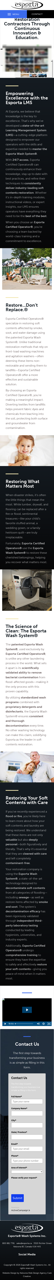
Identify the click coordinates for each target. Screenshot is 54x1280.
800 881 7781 (8, 1243)
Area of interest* (19, 1167)
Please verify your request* (24, 1177)
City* (13, 1120)
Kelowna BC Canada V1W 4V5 (27, 1246)
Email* (14, 1144)
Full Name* (16, 1096)
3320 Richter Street (43, 1243)
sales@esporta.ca (24, 1243)
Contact (37, 14)
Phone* (14, 1156)
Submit (17, 1198)
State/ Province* (19, 1132)
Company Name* (19, 1108)
